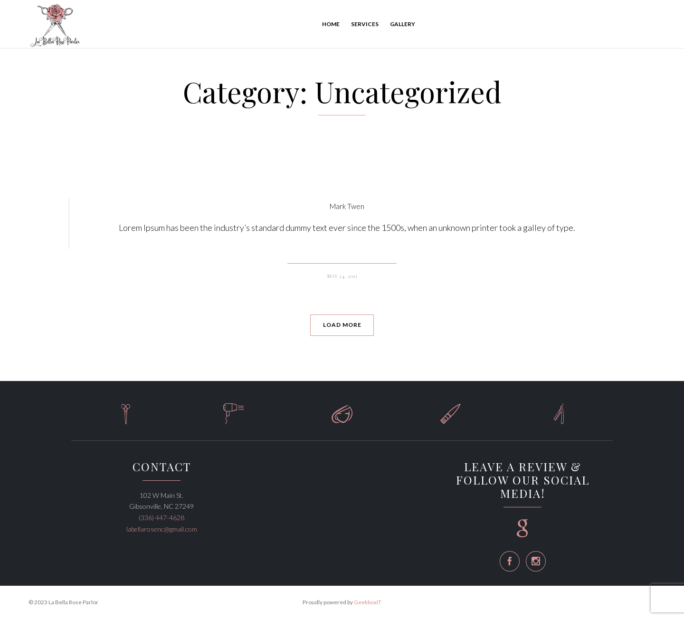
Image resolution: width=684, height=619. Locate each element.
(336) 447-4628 (161, 518)
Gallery (402, 24)
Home (331, 24)
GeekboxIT (367, 602)
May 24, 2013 (342, 276)
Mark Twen (347, 206)
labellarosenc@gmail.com (161, 529)
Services (365, 24)
